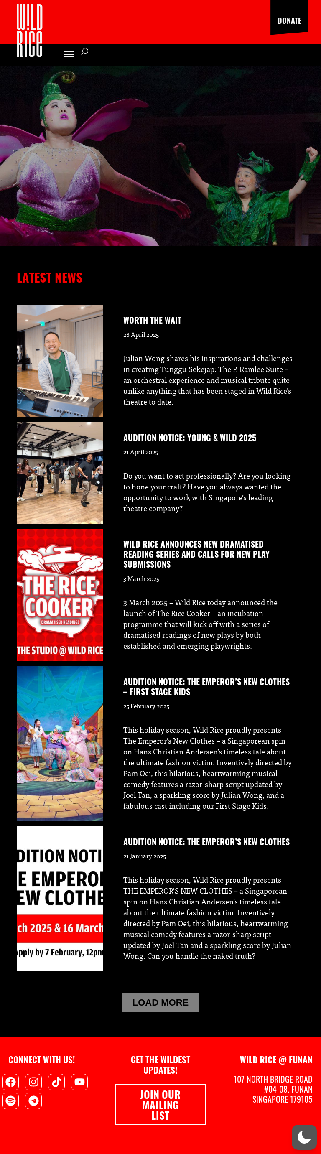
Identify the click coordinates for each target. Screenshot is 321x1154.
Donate (289, 20)
